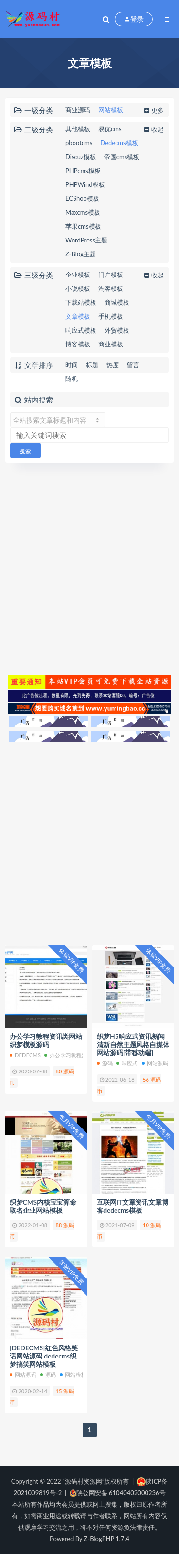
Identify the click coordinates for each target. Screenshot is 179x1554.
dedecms (25, 1055)
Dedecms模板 (119, 143)
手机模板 (110, 316)
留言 (133, 364)
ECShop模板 (82, 198)
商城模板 (117, 302)
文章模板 (77, 316)
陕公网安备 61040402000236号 (118, 1492)
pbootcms (78, 143)
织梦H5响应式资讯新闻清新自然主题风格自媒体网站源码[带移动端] (133, 1044)
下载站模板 (80, 302)
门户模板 (110, 274)
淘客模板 (110, 288)
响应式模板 (80, 330)
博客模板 (77, 344)
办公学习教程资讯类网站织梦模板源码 (46, 1040)
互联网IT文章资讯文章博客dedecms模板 (132, 1206)
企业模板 (77, 274)
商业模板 (110, 344)
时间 (71, 364)
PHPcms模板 (83, 170)
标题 (92, 364)
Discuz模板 (80, 157)
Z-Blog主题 (80, 254)
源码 (105, 1063)
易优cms (110, 129)
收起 (153, 129)
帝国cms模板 (122, 157)
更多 (153, 110)
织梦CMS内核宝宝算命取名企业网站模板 (43, 1206)
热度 (112, 364)
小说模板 (77, 288)
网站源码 (155, 1063)
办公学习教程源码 (68, 1055)
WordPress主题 (86, 240)
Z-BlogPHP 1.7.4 (106, 1538)
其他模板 (77, 129)
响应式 (127, 1063)
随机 (71, 378)
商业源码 (77, 110)
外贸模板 (117, 330)
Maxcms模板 (82, 212)
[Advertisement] (89, 567)
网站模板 (110, 110)
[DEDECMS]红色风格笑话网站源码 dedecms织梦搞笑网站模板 (44, 1356)
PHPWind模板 (85, 184)
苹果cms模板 (83, 226)
